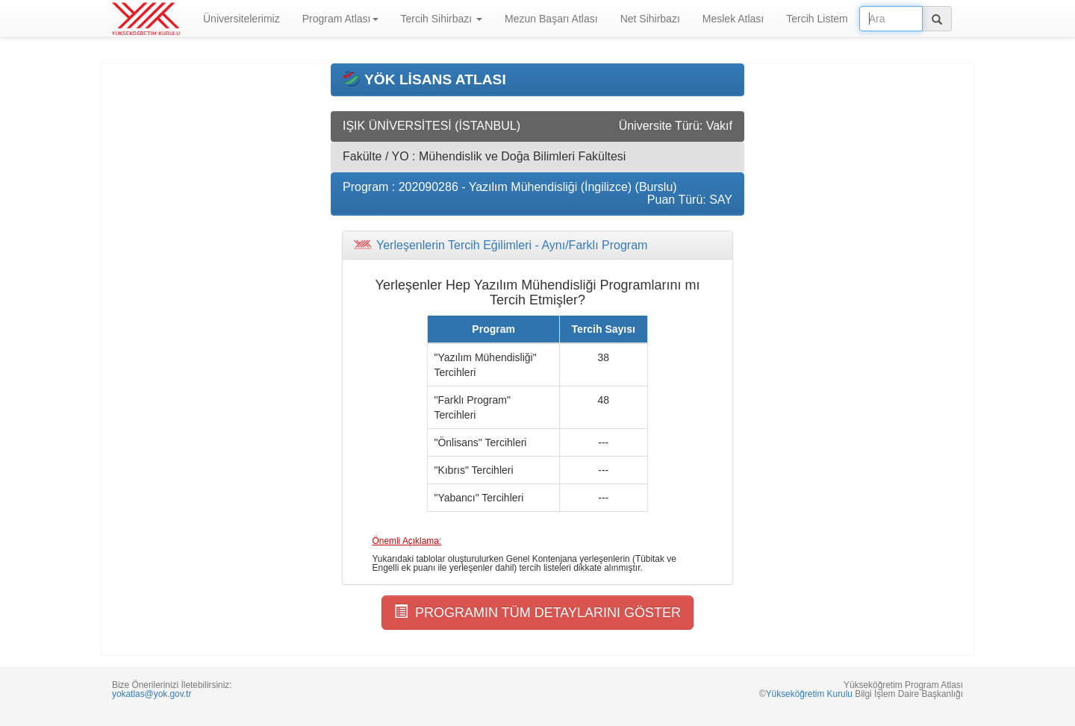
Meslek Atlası (733, 19)
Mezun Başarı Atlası (551, 19)
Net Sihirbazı (650, 19)
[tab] (537, 245)
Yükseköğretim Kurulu (809, 694)
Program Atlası (340, 19)
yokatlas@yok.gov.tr (151, 694)
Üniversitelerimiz (241, 19)
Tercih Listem (816, 19)
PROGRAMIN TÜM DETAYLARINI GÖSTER (537, 612)
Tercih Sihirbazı (442, 19)
